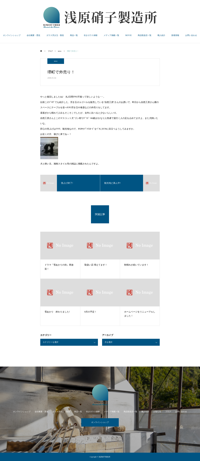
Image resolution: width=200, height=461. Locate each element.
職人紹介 (161, 35)
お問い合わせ (191, 35)
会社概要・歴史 (33, 35)
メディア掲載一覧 (111, 35)
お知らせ (157, 412)
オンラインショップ (12, 35)
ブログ (168, 412)
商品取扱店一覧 (144, 35)
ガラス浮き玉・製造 (55, 35)
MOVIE (128, 35)
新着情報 (175, 35)
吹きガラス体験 (91, 35)
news (56, 61)
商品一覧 (74, 35)
